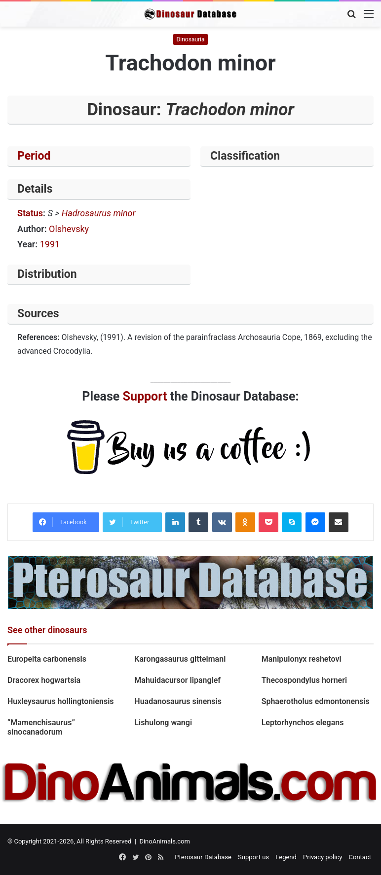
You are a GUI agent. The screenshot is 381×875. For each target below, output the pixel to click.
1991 (50, 244)
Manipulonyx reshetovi (302, 659)
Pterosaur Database (203, 857)
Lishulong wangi (163, 722)
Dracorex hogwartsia (43, 680)
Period (34, 156)
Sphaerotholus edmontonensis (316, 701)
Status (30, 213)
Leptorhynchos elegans (303, 722)
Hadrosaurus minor (99, 213)
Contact (360, 857)
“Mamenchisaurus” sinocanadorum (41, 727)
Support (145, 396)
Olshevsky (69, 229)
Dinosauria (190, 39)
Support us (253, 857)
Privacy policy (322, 857)
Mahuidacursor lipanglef (177, 680)
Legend (286, 857)
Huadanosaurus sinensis (178, 701)
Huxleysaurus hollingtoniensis (60, 701)
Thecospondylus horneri (304, 680)
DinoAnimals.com (164, 841)
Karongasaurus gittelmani (180, 659)
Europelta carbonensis (46, 659)
